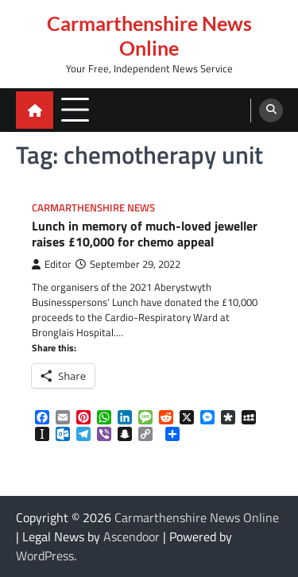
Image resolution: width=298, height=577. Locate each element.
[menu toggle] (75, 109)
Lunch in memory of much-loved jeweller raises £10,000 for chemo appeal (144, 234)
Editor (52, 264)
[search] (271, 110)
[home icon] (34, 110)
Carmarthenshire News (93, 208)
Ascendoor (131, 536)
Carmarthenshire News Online (149, 35)
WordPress (45, 555)
